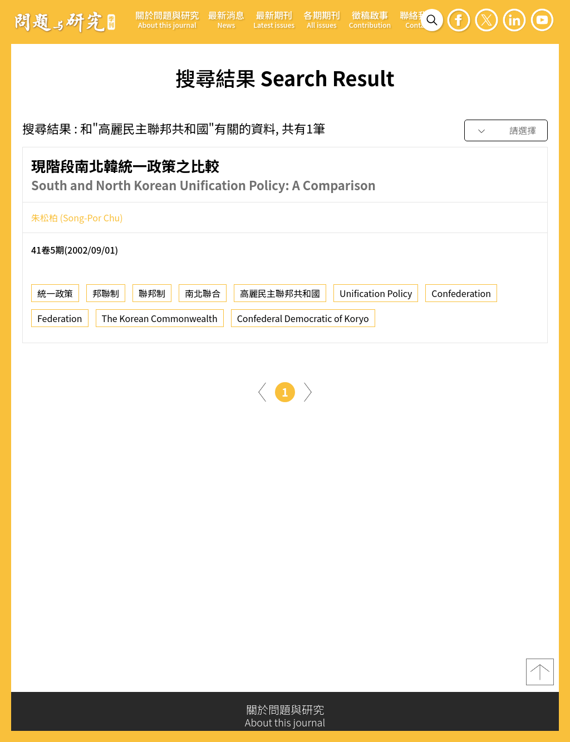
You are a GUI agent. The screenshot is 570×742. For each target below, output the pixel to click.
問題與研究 (65, 22)
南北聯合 (202, 299)
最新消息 (226, 19)
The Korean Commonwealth (160, 325)
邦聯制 (105, 299)
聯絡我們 (418, 19)
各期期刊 (321, 19)
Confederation (461, 299)
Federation (59, 325)
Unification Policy (376, 299)
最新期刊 (273, 19)
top (540, 675)
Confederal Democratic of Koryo (303, 325)
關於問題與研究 (167, 19)
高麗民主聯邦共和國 (280, 299)
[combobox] (506, 131)
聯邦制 (152, 299)
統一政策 (55, 299)
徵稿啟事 (370, 19)
